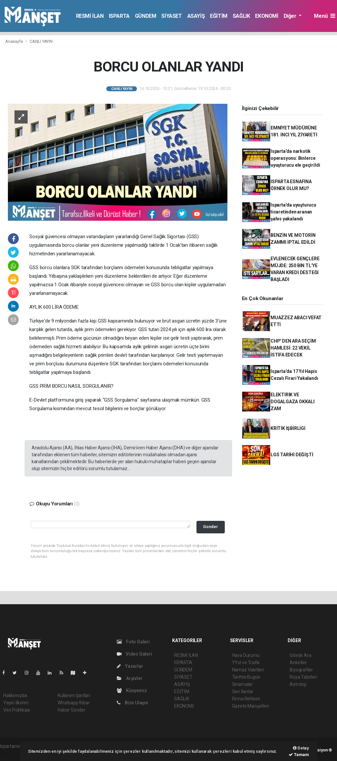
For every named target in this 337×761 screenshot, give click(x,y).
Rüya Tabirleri (303, 677)
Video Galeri (134, 654)
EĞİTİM (218, 16)
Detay (301, 748)
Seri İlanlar (242, 691)
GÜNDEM (145, 16)
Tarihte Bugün (246, 677)
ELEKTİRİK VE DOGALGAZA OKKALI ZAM (293, 401)
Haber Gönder (72, 710)
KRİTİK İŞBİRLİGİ (288, 428)
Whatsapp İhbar (74, 702)
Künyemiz (132, 690)
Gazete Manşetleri (250, 706)
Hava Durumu (246, 655)
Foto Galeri (133, 641)
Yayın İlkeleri (15, 702)
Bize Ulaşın (132, 702)
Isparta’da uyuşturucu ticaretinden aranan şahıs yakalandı (293, 211)
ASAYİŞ (196, 16)
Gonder (210, 526)
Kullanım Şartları (74, 695)
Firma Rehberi (246, 698)
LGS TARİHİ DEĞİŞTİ (292, 454)
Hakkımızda (15, 695)
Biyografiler (301, 669)
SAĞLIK (241, 16)
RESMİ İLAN (90, 16)
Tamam (299, 754)
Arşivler (129, 678)
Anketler (298, 662)
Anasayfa (14, 41)
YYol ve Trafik (246, 662)
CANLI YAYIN (41, 41)
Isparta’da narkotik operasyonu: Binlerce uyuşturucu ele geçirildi (295, 158)
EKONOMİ (266, 16)
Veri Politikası (16, 710)
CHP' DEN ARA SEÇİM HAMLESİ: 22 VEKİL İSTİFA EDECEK (293, 347)
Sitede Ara (300, 655)
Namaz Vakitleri (248, 669)
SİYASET (171, 16)
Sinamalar (242, 684)
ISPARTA (119, 16)
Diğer (291, 16)
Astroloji (298, 684)
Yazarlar (130, 666)
